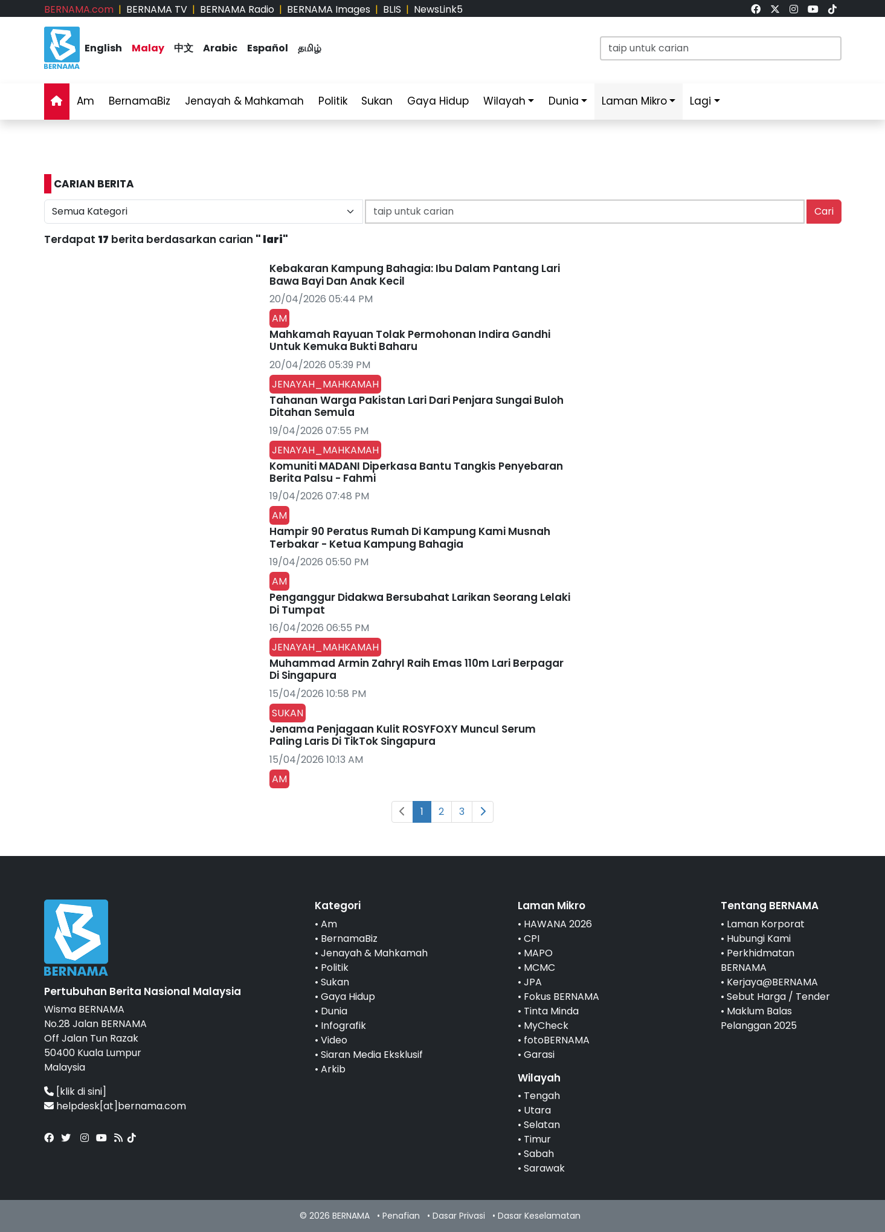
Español (267, 48)
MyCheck (546, 1026)
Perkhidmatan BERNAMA (757, 960)
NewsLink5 (438, 9)
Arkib (333, 1069)
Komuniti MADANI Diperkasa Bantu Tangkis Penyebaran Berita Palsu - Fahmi (416, 472)
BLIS (392, 9)
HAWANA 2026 (558, 924)
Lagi (700, 101)
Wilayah (504, 101)
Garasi (539, 1055)
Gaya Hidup (438, 101)
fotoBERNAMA (557, 1040)
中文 (183, 48)
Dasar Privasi (459, 1216)
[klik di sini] (81, 1091)
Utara (537, 1110)
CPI (531, 938)
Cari (824, 211)
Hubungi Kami (759, 938)
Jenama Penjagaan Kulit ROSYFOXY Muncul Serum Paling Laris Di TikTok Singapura (402, 735)
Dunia (564, 101)
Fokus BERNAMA (561, 996)
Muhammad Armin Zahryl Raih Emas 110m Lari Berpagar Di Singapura (416, 669)
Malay (148, 48)
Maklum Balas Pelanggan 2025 (759, 1018)
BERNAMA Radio (237, 9)
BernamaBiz (139, 101)
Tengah (542, 1096)
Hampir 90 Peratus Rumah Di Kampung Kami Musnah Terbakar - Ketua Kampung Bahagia (409, 537)
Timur (537, 1139)
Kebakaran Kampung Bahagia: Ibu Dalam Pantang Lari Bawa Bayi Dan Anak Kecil (414, 274)
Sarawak (544, 1168)
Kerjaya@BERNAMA (772, 982)
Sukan (377, 101)
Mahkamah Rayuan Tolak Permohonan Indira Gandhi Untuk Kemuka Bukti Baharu (409, 340)
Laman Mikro (634, 101)
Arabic (220, 48)
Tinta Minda (551, 1011)
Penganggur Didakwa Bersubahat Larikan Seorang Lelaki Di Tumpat (419, 603)
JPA (533, 982)
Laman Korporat (766, 924)
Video (334, 1040)
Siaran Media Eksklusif (372, 1055)
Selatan (542, 1125)
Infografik (343, 1026)
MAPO (538, 953)
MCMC (539, 967)
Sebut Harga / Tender (778, 996)
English (103, 48)
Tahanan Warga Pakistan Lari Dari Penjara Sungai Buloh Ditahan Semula (416, 406)
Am (85, 101)
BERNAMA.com (79, 9)
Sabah (539, 1154)
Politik (332, 101)
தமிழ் (309, 48)
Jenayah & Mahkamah (244, 101)
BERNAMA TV (156, 9)
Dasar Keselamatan (539, 1216)
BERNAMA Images (328, 9)
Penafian (401, 1216)
